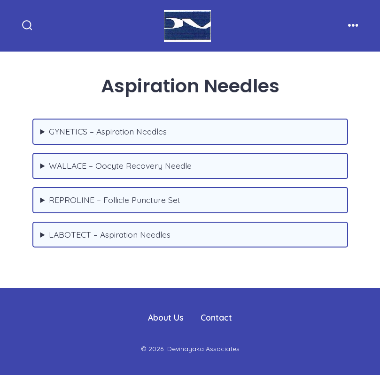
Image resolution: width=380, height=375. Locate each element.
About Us (166, 317)
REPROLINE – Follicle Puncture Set (114, 200)
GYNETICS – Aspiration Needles (108, 131)
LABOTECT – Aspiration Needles (110, 234)
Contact (216, 317)
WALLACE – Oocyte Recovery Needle (120, 165)
